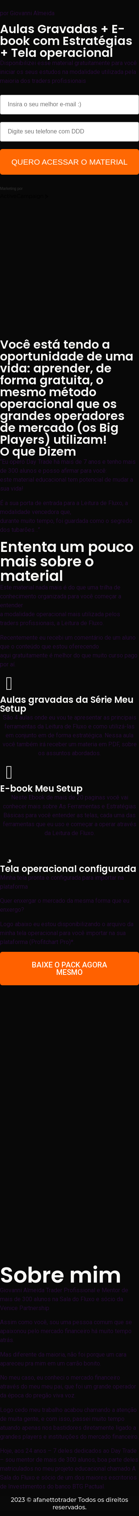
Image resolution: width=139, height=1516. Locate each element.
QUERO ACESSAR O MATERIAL (69, 162)
